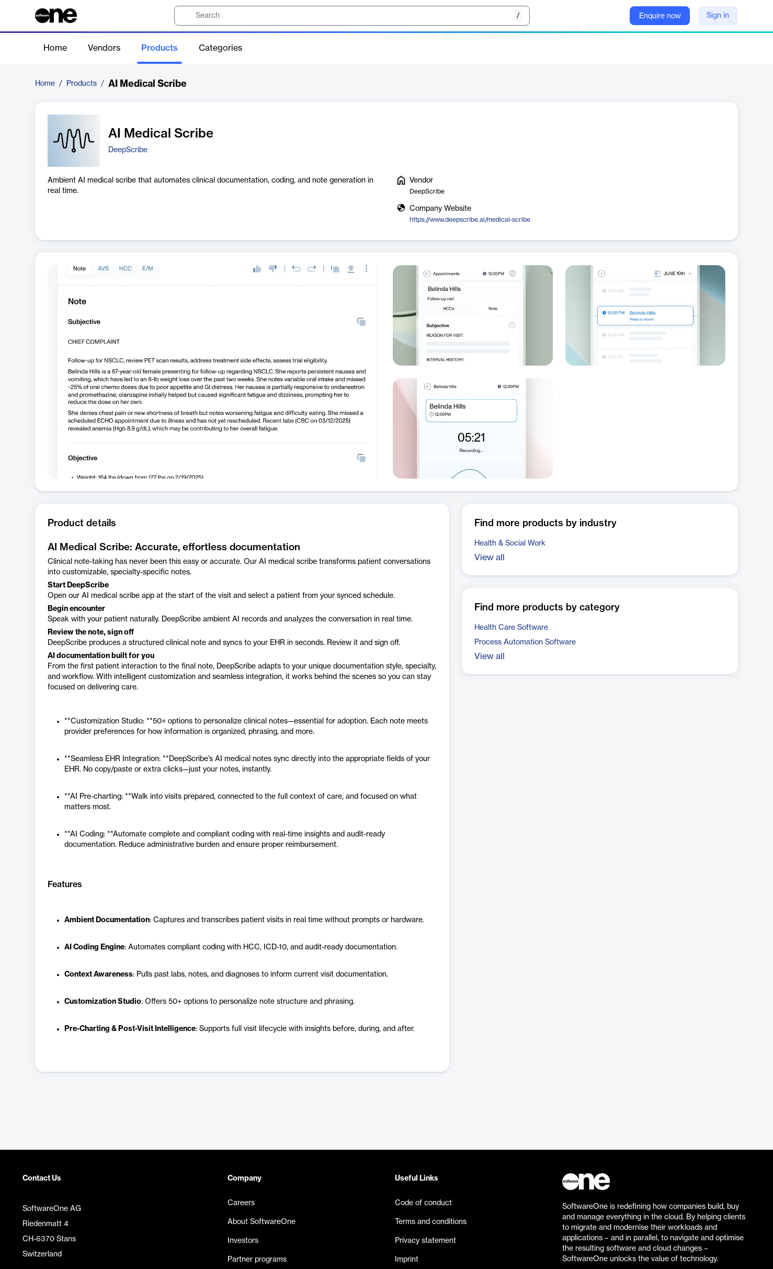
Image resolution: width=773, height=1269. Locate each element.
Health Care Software (511, 627)
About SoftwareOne (261, 1222)
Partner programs (257, 1259)
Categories (220, 48)
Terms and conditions (431, 1222)
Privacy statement (425, 1240)
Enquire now (660, 16)
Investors (243, 1240)
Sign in (718, 15)
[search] (352, 16)
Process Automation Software (525, 642)
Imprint (406, 1259)
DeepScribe (127, 150)
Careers (241, 1203)
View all (489, 557)
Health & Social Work (509, 543)
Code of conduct (423, 1203)
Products (159, 48)
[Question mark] (615, 15)
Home (55, 48)
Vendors (104, 48)
